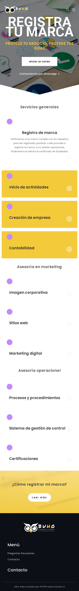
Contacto (14, 559)
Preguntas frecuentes (21, 553)
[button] (39, 61)
